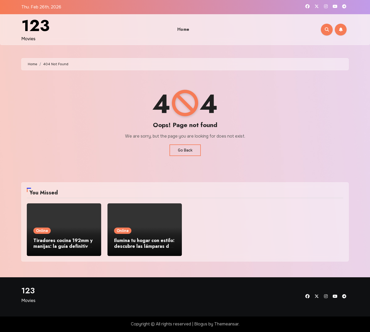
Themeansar (226, 324)
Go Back (185, 150)
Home (183, 29)
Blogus (200, 324)
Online (42, 230)
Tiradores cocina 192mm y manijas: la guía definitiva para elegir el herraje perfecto (62, 249)
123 (35, 25)
